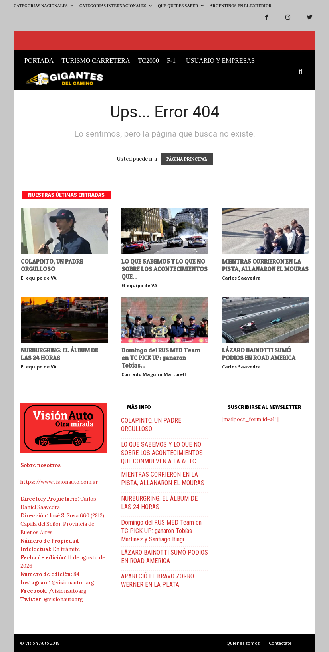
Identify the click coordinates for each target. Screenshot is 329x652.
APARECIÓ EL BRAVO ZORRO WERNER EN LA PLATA (157, 580)
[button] (302, 72)
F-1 (171, 60)
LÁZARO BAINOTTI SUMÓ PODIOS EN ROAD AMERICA (258, 354)
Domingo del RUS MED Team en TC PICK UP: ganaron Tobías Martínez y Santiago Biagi (161, 531)
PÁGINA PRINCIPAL (186, 159)
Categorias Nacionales (43, 6)
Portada (39, 60)
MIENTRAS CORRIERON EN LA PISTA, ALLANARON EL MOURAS (265, 265)
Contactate (280, 643)
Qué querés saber (181, 6)
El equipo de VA (39, 278)
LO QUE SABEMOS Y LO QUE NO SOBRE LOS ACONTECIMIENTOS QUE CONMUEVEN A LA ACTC (162, 453)
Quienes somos (243, 643)
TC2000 (148, 60)
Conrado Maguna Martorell (153, 374)
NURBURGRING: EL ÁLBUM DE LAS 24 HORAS (59, 354)
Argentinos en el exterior (241, 6)
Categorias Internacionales (115, 6)
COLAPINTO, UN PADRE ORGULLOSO (52, 265)
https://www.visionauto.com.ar (59, 482)
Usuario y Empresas (220, 60)
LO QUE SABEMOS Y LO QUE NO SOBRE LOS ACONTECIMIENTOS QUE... (164, 269)
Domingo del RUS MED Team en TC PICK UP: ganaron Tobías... (160, 357)
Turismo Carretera (95, 60)
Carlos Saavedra (241, 278)
